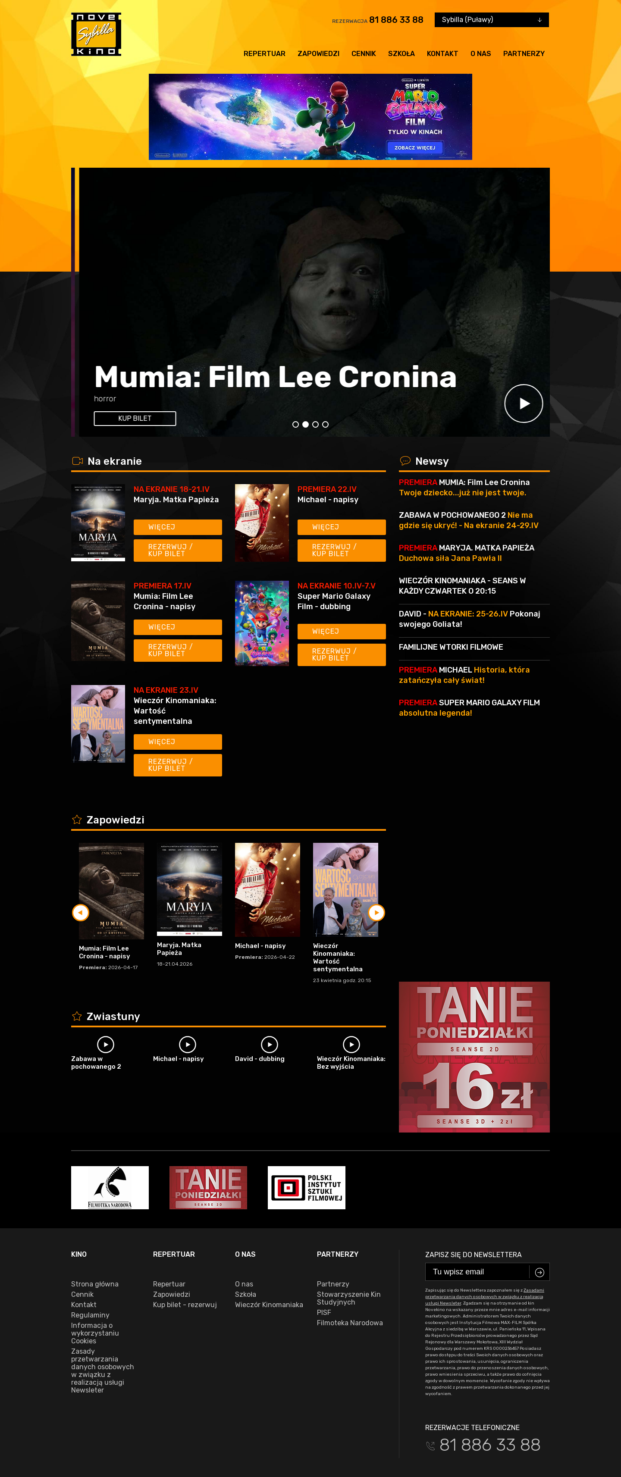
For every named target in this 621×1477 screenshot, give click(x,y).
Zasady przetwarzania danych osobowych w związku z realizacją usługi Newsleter (102, 1309)
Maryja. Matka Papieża (176, 499)
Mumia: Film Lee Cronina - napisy (164, 601)
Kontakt (442, 54)
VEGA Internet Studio (257, 1464)
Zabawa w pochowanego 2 (96, 1062)
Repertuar (264, 54)
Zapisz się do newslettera (473, 1193)
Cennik (363, 54)
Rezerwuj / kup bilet (170, 550)
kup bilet (127, 418)
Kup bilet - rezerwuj (185, 1243)
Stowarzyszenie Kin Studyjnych (349, 1237)
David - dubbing (260, 1059)
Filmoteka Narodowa (350, 1261)
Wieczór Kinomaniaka (269, 1243)
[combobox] (492, 20)
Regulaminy (90, 1254)
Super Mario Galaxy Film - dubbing (275, 345)
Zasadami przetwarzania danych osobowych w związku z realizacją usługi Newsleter (484, 1235)
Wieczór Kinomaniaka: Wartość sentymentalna (175, 711)
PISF (324, 1251)
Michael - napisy (328, 499)
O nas (480, 54)
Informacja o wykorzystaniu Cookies (95, 1271)
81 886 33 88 (396, 20)
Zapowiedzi (318, 54)
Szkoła (401, 54)
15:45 (141, 399)
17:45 (165, 399)
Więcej (162, 527)
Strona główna (95, 1223)
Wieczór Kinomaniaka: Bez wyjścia (351, 1062)
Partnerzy (524, 54)
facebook (90, 1438)
